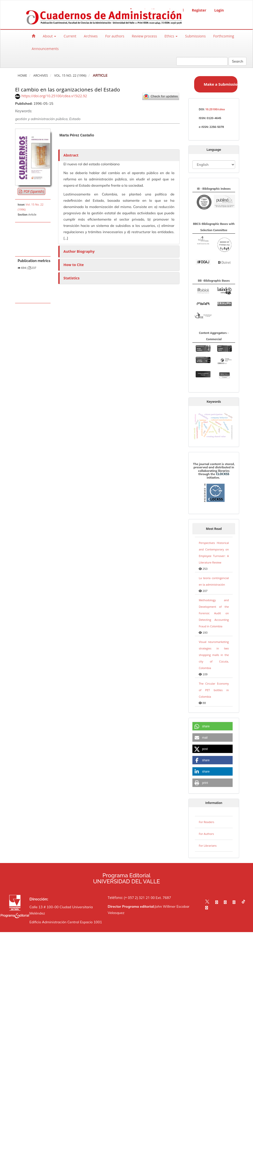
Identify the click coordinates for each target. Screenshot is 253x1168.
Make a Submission (220, 84)
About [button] (49, 36)
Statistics (71, 278)
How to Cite (73, 264)
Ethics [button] (171, 36)
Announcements (45, 48)
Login (219, 10)
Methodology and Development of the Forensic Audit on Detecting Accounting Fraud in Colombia (214, 613)
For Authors (206, 834)
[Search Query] (202, 61)
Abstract (70, 155)
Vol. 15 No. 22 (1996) (70, 75)
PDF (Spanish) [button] (33, 191)
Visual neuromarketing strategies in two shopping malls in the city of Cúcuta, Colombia (214, 655)
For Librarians (208, 845)
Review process (144, 36)
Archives (91, 36)
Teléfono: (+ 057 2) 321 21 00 (131, 897)
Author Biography (79, 251)
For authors (114, 36)
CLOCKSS (222, 474)
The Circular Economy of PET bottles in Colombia (214, 690)
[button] (212, 726)
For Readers (206, 822)
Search (237, 61)
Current (70, 36)
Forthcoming (223, 36)
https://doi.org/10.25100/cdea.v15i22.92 (54, 95)
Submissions (195, 36)
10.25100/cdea (215, 109)
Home (22, 75)
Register (199, 10)
